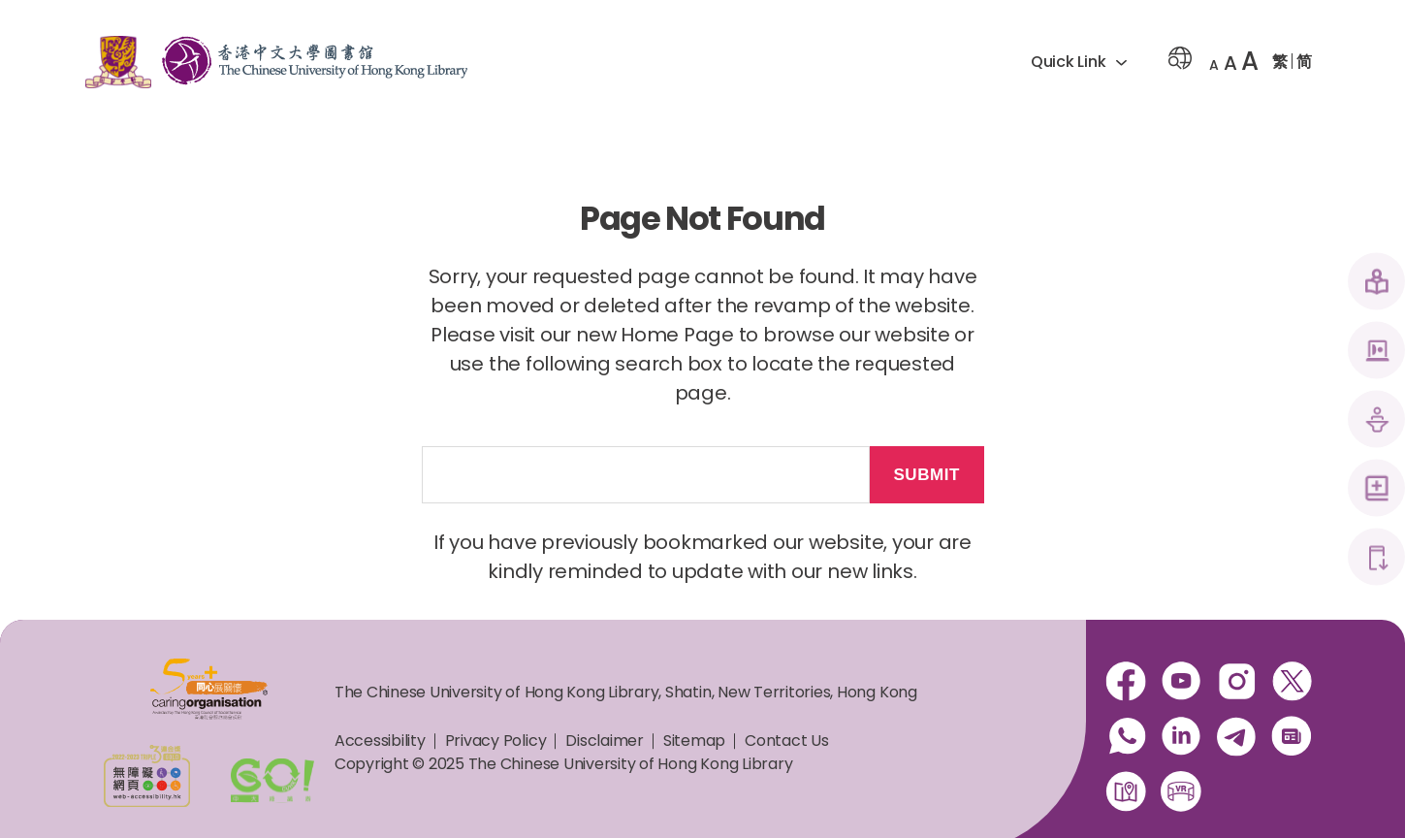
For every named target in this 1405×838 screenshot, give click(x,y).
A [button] (1214, 65)
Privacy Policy (496, 740)
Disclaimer (604, 740)
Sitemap (694, 740)
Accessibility (380, 740)
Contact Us (787, 740)
